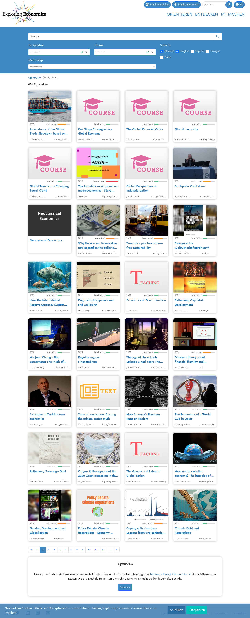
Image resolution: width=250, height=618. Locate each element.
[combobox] (92, 66)
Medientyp (35, 60)
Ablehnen (176, 610)
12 (103, 549)
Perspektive (36, 45)
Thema (98, 45)
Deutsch (169, 51)
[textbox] (92, 66)
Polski (168, 57)
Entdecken (206, 14)
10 (89, 549)
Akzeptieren (197, 610)
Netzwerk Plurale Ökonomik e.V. (170, 574)
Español (199, 51)
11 (96, 549)
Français (215, 51)
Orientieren (179, 14)
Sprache (165, 45)
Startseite (34, 78)
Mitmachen (233, 14)
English (185, 51)
